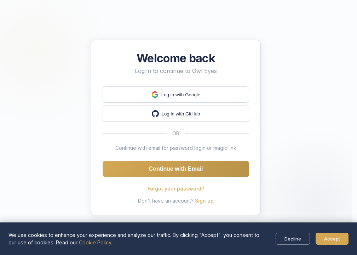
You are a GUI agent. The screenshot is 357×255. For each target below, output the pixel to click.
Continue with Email (176, 169)
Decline (292, 239)
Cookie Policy (95, 242)
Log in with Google (175, 94)
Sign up (204, 201)
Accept (332, 239)
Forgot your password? (176, 189)
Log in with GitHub (176, 113)
